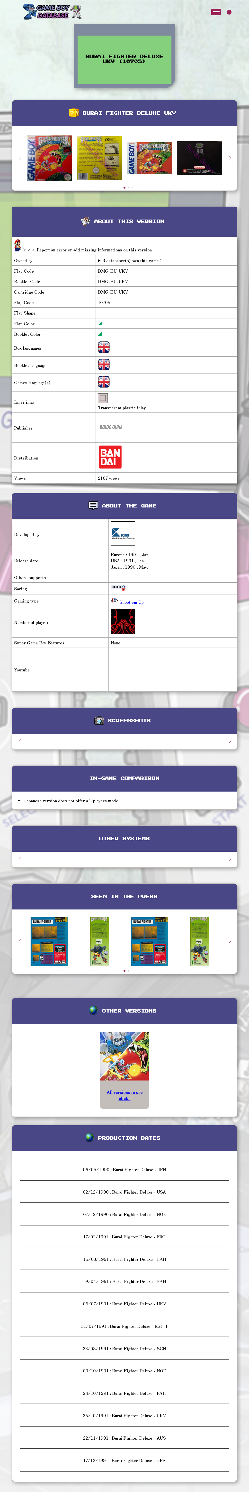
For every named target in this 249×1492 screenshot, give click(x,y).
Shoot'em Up (131, 602)
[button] (229, 158)
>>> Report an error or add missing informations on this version (87, 249)
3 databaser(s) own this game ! (132, 260)
